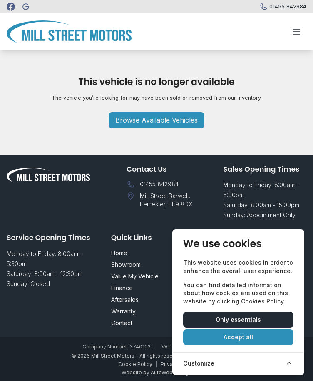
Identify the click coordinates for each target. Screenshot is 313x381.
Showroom (126, 264)
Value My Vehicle (135, 276)
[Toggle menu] (296, 32)
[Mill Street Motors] (27, 7)
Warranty (123, 311)
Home (119, 252)
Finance (122, 287)
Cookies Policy (262, 301)
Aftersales (125, 299)
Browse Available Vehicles (156, 120)
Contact (121, 322)
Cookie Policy (135, 364)
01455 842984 (159, 184)
